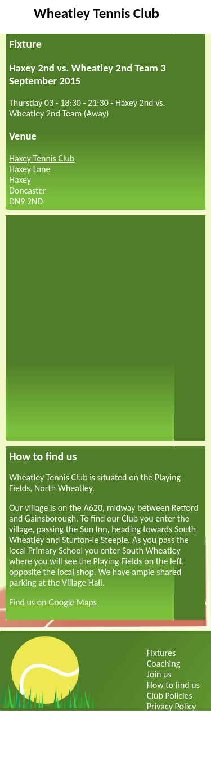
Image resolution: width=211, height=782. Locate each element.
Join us (159, 674)
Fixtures (161, 653)
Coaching (163, 663)
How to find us (173, 685)
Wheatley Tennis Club (96, 13)
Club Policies (169, 695)
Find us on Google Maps (53, 602)
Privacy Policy (171, 706)
